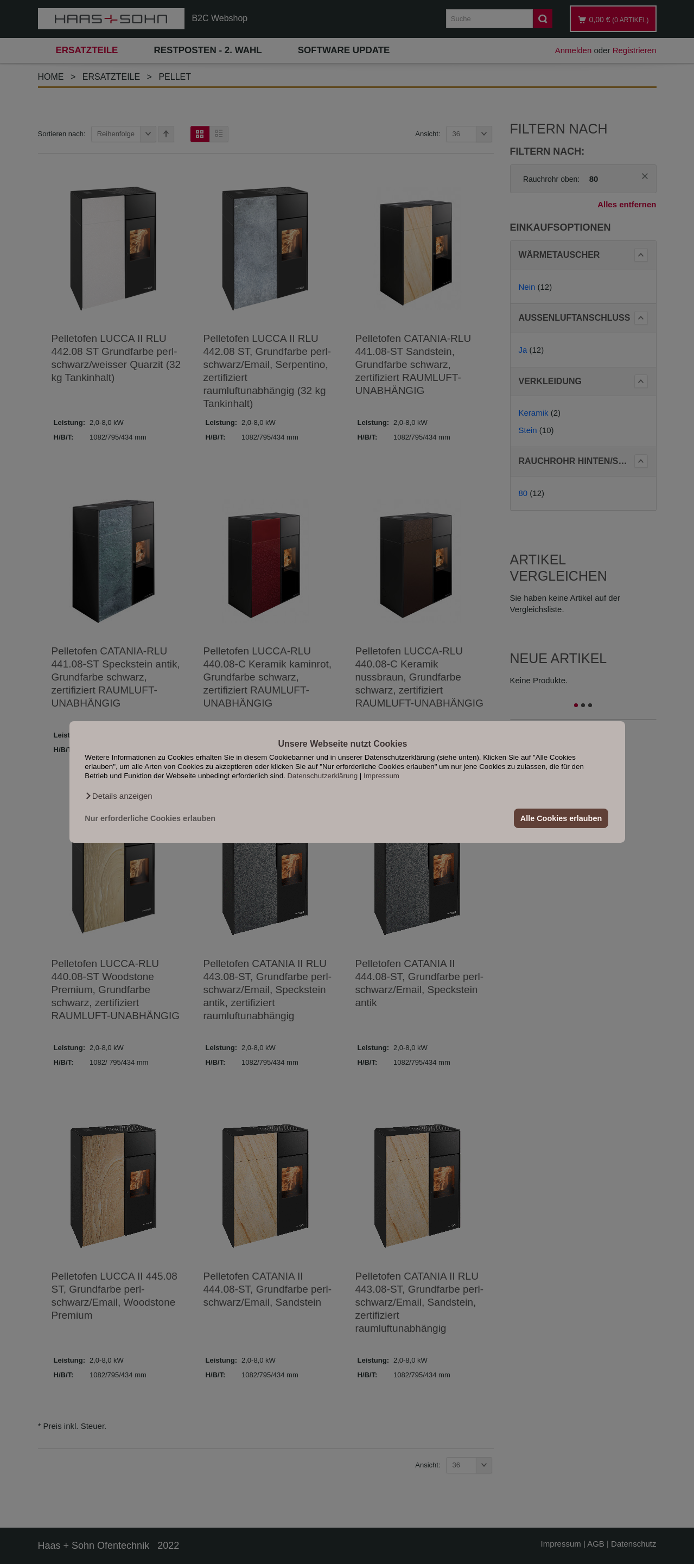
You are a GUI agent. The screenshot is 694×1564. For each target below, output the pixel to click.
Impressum (381, 776)
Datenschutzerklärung (322, 776)
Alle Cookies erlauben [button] (561, 818)
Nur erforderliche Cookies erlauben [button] (150, 818)
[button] (118, 796)
